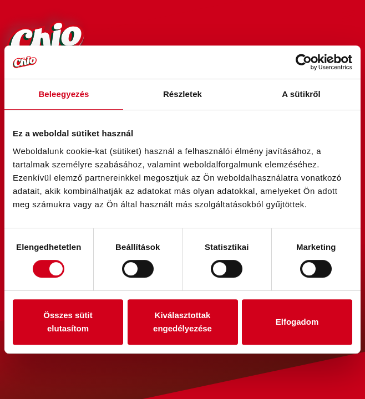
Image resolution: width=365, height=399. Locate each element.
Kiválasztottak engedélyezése (182, 321)
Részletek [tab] (182, 94)
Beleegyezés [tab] (63, 94)
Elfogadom (297, 321)
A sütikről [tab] (301, 94)
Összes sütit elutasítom (67, 321)
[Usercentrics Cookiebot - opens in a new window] (303, 62)
